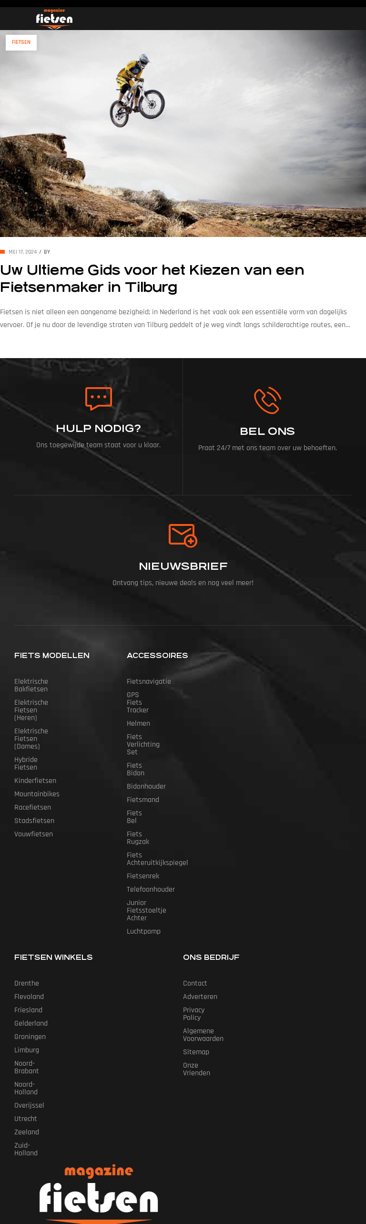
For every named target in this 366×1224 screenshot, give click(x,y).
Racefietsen (32, 762)
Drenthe (26, 907)
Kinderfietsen (35, 735)
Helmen (138, 708)
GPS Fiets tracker (153, 695)
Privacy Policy (203, 934)
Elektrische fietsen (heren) (56, 695)
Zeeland (26, 1041)
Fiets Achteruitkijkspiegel (166, 802)
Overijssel (29, 1014)
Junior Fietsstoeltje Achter (168, 842)
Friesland (28, 934)
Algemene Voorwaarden (219, 947)
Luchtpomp (144, 855)
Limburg (26, 974)
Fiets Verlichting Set (158, 722)
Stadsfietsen (34, 775)
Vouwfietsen (33, 788)
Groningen (30, 961)
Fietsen (21, 42)
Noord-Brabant (37, 987)
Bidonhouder (146, 748)
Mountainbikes (37, 748)
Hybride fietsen (38, 722)
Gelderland (31, 947)
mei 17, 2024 (23, 252)
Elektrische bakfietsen (48, 682)
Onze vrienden (205, 974)
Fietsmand (143, 762)
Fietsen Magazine (168, 1173)
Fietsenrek (143, 815)
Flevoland (29, 920)
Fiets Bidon (144, 735)
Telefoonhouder (151, 828)
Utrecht (25, 1027)
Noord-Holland (36, 1001)
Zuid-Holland (33, 1054)
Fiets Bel (140, 775)
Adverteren (200, 920)
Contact (195, 907)
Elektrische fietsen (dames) (57, 708)
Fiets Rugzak (146, 788)
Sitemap (196, 961)
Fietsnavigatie (149, 682)
